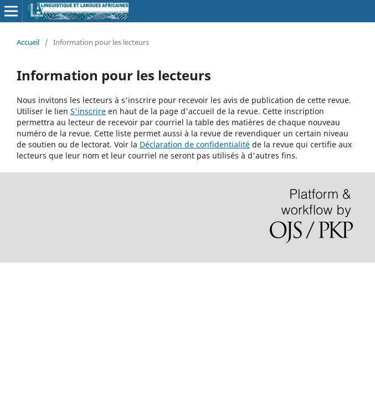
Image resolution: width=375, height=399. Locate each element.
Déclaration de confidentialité (195, 144)
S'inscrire (88, 111)
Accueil (28, 42)
